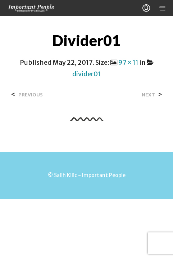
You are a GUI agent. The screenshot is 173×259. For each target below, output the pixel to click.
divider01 (86, 74)
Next (148, 94)
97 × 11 (128, 62)
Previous (30, 94)
